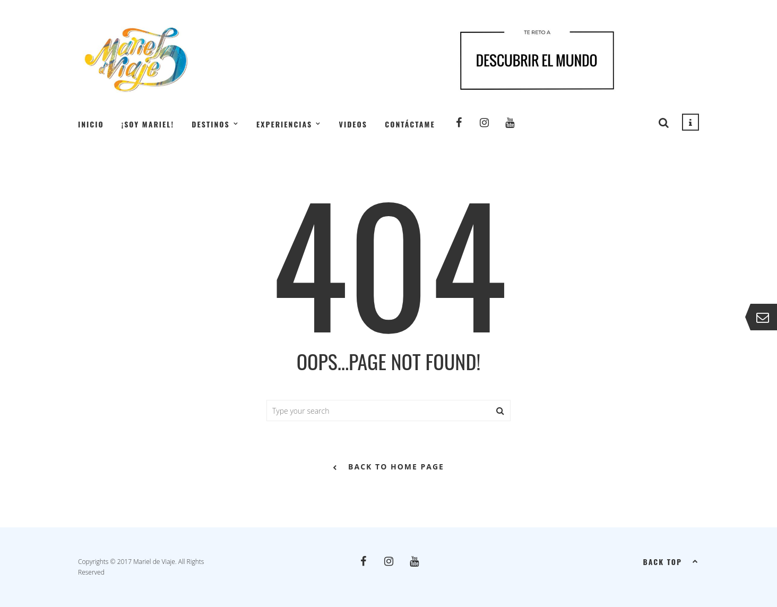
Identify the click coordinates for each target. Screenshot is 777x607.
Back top (671, 561)
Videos (353, 124)
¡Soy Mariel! (148, 124)
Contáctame (410, 124)
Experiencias (284, 124)
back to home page (388, 467)
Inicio (91, 124)
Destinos (210, 124)
